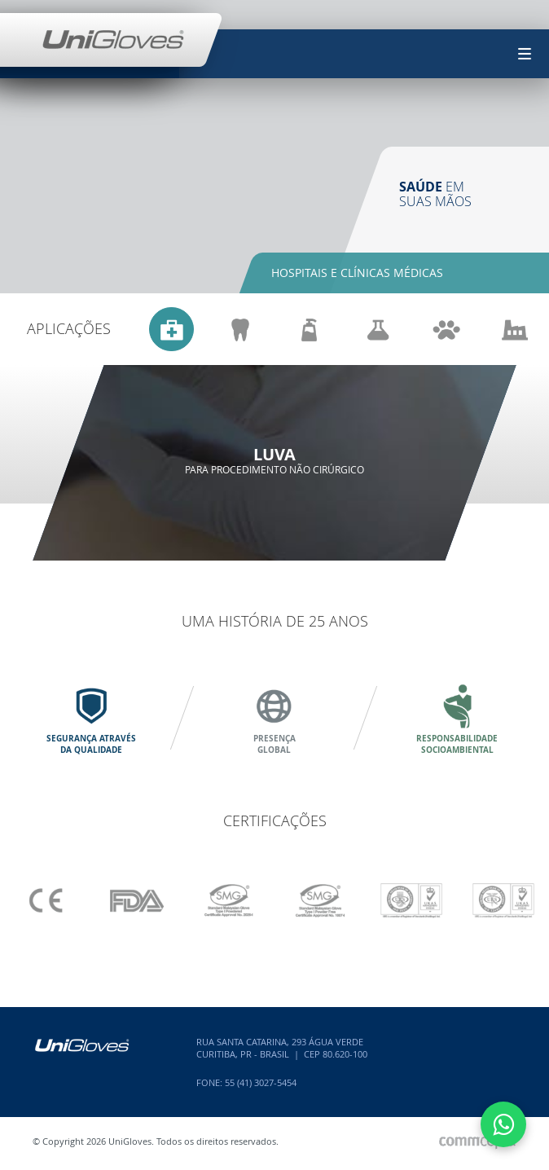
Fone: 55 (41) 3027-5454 (246, 1082)
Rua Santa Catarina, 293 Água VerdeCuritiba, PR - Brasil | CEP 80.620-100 (281, 1048)
